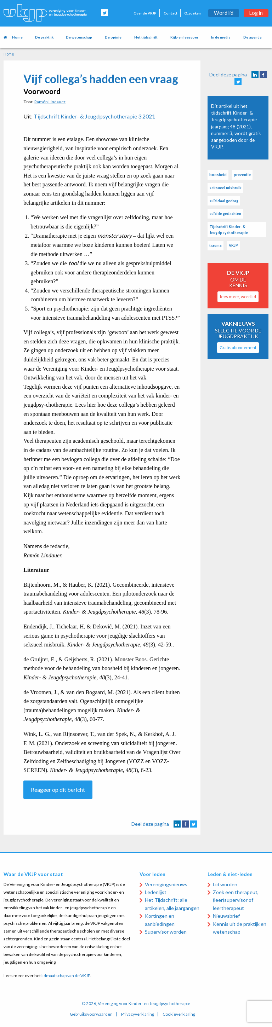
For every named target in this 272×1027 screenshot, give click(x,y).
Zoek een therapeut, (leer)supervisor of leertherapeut (236, 900)
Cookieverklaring (179, 1014)
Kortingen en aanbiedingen (160, 920)
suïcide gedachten (225, 213)
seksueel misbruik (225, 188)
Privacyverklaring (137, 1014)
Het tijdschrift (146, 37)
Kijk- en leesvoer (184, 37)
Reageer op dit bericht (58, 789)
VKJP (233, 245)
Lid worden (225, 884)
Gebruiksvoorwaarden (91, 1014)
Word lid (223, 13)
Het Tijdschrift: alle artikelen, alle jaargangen (172, 904)
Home (17, 37)
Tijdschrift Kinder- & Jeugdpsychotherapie (228, 230)
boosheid (218, 175)
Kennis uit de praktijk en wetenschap (239, 928)
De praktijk (44, 37)
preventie (242, 175)
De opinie (113, 37)
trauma (215, 245)
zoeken (193, 13)
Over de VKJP (145, 13)
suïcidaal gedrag (223, 201)
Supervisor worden (166, 932)
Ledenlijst (155, 892)
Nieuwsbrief (226, 916)
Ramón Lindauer (50, 101)
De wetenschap (79, 37)
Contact (170, 13)
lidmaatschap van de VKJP (65, 975)
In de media (221, 37)
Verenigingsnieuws (166, 884)
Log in (256, 13)
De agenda (252, 37)
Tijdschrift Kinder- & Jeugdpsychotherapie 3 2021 (94, 116)
